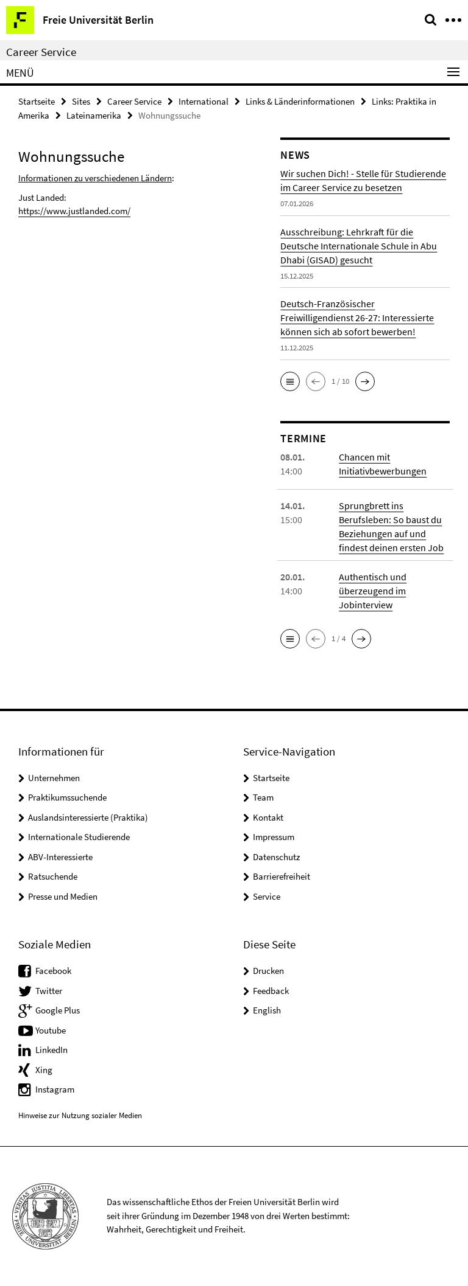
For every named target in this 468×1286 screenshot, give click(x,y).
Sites (81, 101)
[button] (290, 381)
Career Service (41, 51)
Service (266, 896)
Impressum (273, 837)
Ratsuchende (52, 876)
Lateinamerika (93, 115)
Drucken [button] (268, 970)
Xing (43, 1070)
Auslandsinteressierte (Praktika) (88, 817)
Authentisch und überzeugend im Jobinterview (372, 591)
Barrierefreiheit (281, 876)
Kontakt (268, 817)
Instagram (54, 1089)
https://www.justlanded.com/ (74, 211)
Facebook (53, 970)
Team (263, 797)
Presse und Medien (63, 896)
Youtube (50, 1030)
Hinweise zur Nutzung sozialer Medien (80, 1115)
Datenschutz (276, 857)
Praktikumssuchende (67, 797)
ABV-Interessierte (60, 857)
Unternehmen (54, 778)
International (204, 101)
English (267, 1010)
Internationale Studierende (79, 837)
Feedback (271, 990)
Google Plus (57, 1010)
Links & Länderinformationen (300, 101)
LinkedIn (51, 1049)
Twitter (48, 990)
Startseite (36, 101)
